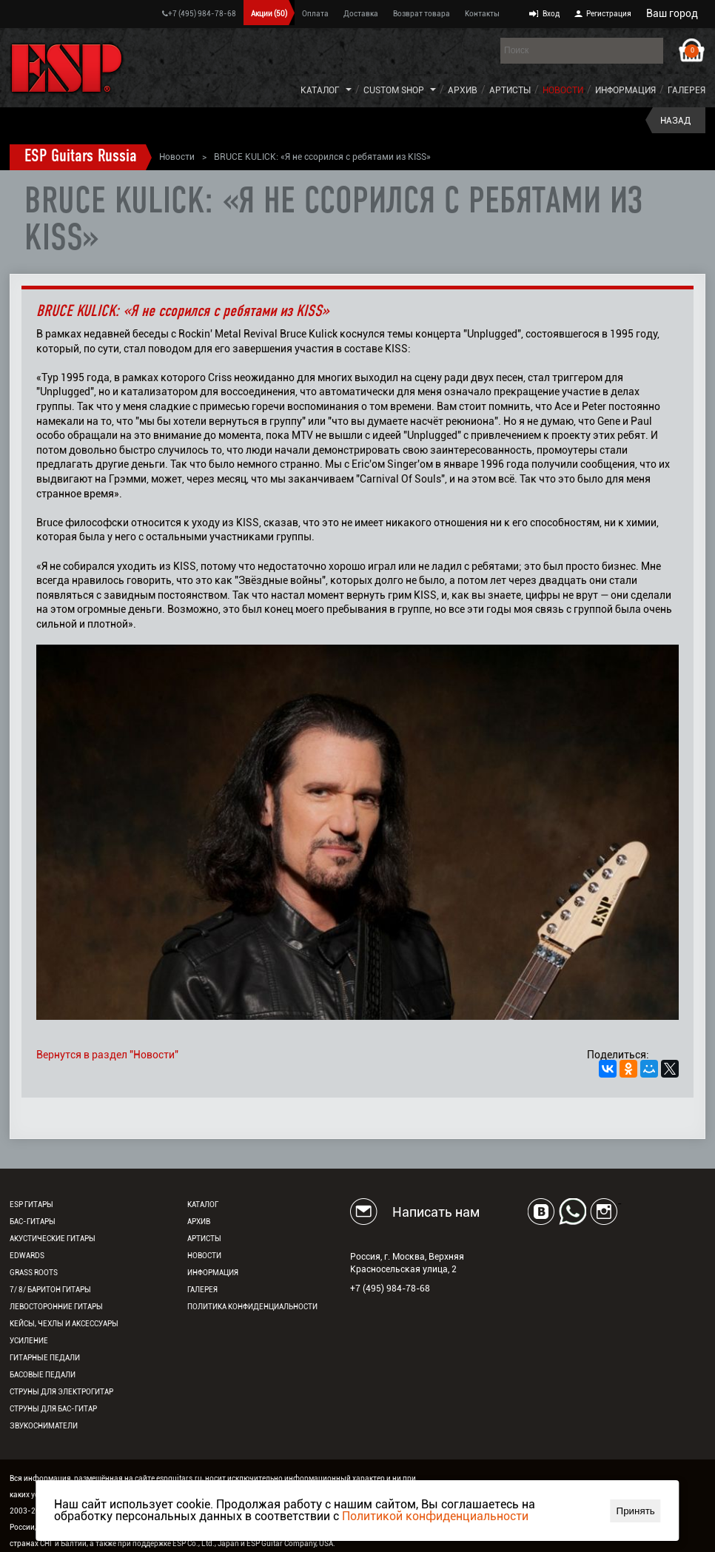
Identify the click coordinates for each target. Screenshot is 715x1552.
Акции (269, 14)
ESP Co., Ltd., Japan (205, 1543)
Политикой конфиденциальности (435, 1516)
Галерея (686, 90)
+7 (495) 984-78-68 (199, 14)
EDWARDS (27, 1256)
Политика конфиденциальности (252, 1307)
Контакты (482, 14)
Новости (563, 90)
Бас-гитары (33, 1221)
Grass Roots (34, 1273)
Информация (625, 90)
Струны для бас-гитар (53, 1409)
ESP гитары (31, 1204)
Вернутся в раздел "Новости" (107, 1055)
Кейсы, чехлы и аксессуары (64, 1324)
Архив (462, 90)
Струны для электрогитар (61, 1392)
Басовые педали (42, 1375)
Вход (551, 14)
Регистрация (608, 14)
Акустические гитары (52, 1238)
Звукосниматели (44, 1426)
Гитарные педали (45, 1358)
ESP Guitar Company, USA (289, 1543)
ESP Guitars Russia (80, 157)
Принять (636, 1510)
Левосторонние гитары (56, 1307)
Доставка (360, 14)
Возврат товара (421, 14)
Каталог (320, 90)
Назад (675, 120)
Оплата (315, 14)
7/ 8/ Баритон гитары (50, 1290)
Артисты (510, 90)
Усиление (29, 1341)
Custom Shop (393, 90)
